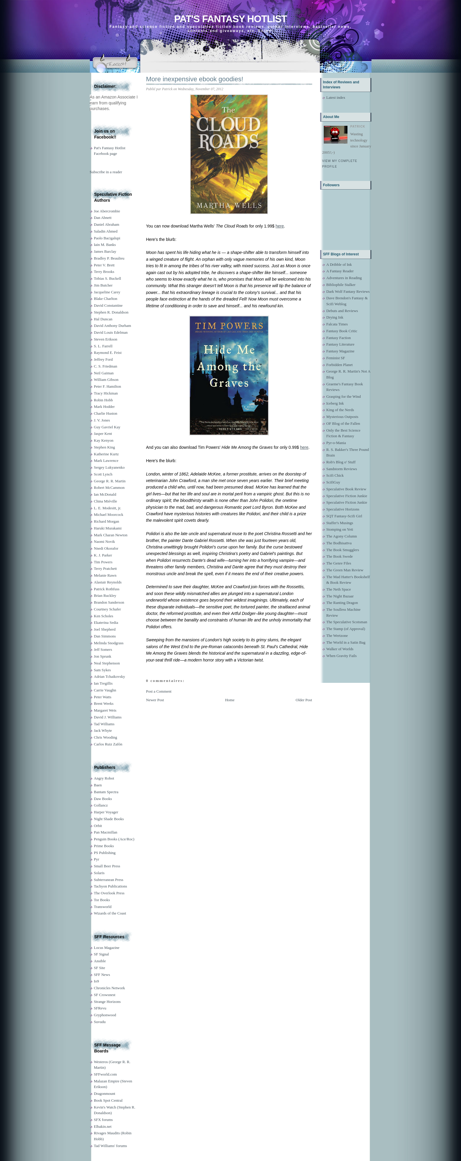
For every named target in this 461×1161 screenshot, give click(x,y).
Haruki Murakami (108, 528)
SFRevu (100, 1008)
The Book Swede (339, 556)
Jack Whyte (103, 730)
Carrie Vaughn (105, 690)
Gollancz (101, 805)
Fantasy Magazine (340, 351)
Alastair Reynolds (108, 582)
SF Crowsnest (105, 995)
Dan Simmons (105, 636)
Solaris (99, 873)
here (279, 226)
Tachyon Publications (110, 886)
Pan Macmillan (105, 832)
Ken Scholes (103, 616)
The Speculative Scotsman (346, 622)
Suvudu (100, 1022)
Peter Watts (102, 697)
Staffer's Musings (339, 523)
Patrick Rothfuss (106, 589)
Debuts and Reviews (342, 310)
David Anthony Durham (112, 325)
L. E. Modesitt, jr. (107, 508)
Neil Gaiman (104, 373)
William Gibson (106, 379)
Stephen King (104, 447)
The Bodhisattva (339, 543)
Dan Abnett (103, 217)
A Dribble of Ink (339, 264)
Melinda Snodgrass (109, 643)
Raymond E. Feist (108, 352)
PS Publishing (105, 852)
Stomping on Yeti (339, 529)
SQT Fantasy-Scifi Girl (344, 516)
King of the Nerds (340, 410)
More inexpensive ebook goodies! (194, 79)
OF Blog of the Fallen (343, 423)
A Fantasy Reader (340, 271)
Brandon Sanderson (109, 602)
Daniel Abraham (106, 224)
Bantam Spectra (106, 792)
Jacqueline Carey (107, 292)
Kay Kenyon (104, 440)
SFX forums (103, 1119)
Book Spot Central (108, 1100)
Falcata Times (337, 324)
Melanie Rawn (105, 575)
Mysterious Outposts (342, 416)
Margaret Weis (105, 710)
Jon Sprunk (102, 656)
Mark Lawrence (106, 460)
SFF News (102, 974)
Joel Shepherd (105, 629)
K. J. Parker (103, 555)
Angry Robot (104, 778)
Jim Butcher (103, 285)
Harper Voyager (106, 812)
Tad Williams (104, 724)
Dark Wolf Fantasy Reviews (348, 291)
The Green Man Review (344, 570)
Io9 (96, 981)
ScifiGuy (333, 482)
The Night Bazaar (340, 596)
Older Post (304, 700)
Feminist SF (335, 358)
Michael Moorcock (108, 514)
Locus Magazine (106, 947)
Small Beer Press (107, 866)
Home (230, 700)
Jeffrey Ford (103, 359)
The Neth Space (338, 589)
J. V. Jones (102, 420)
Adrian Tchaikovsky (109, 676)
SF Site (99, 968)
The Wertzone (337, 635)
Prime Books (104, 846)
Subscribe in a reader (106, 172)
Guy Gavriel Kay (107, 427)
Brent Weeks (104, 703)
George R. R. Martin (110, 481)
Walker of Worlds (340, 649)
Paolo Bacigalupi (107, 238)
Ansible (100, 961)
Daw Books (103, 798)
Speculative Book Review (346, 489)
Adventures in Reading (344, 278)
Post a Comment (159, 691)
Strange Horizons (107, 1001)
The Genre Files (338, 563)
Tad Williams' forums (110, 1145)
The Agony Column (341, 536)
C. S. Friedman (105, 366)
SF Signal (101, 954)
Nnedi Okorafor (106, 548)
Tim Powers (103, 562)
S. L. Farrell (103, 346)
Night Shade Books (109, 819)
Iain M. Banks (105, 244)
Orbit (98, 825)
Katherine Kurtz (106, 454)
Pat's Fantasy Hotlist (230, 18)
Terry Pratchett (105, 568)
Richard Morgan (106, 521)
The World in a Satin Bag (346, 642)
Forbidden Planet (339, 364)
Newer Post (155, 700)
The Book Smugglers (342, 550)
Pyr (96, 859)
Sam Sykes (102, 670)
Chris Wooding (105, 737)
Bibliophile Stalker (341, 284)
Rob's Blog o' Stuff (341, 462)
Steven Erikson (105, 339)
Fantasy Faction (338, 337)
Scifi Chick (335, 475)
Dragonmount (104, 1093)
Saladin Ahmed (106, 231)
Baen (98, 785)
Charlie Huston (105, 413)
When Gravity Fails (341, 655)
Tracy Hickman (106, 393)
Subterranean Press (108, 879)
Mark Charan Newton (110, 535)
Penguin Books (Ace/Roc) (114, 839)
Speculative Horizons (343, 509)
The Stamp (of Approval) (345, 628)
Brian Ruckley (105, 595)
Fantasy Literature (340, 344)
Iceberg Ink (335, 403)
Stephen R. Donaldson (111, 312)
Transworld (102, 906)
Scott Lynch (103, 474)
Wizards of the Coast (110, 913)
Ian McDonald (105, 494)
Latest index (335, 97)
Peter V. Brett (104, 265)
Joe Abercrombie (107, 211)
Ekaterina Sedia (106, 622)
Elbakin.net (103, 1126)
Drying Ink (334, 317)
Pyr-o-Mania (336, 442)
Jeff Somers (103, 649)
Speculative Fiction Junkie (346, 496)
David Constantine (108, 305)
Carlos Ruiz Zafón (108, 744)
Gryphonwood (105, 1015)
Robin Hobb (103, 400)
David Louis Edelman (111, 332)
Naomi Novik (104, 541)
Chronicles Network (109, 988)
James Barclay (105, 251)
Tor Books (102, 900)
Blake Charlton (105, 298)
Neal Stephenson (107, 663)
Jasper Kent (103, 433)
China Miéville (105, 501)
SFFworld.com (105, 1074)
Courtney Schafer (107, 609)
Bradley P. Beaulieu (109, 258)
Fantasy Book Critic (342, 331)
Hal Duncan (103, 319)
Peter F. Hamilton (107, 386)
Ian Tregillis (103, 683)
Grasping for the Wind (343, 396)
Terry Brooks (104, 271)
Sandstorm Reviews (341, 469)
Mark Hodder (104, 406)
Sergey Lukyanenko (109, 467)
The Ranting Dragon (342, 602)
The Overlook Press (109, 893)
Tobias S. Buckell (107, 278)
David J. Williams (108, 717)
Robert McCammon (109, 487)
